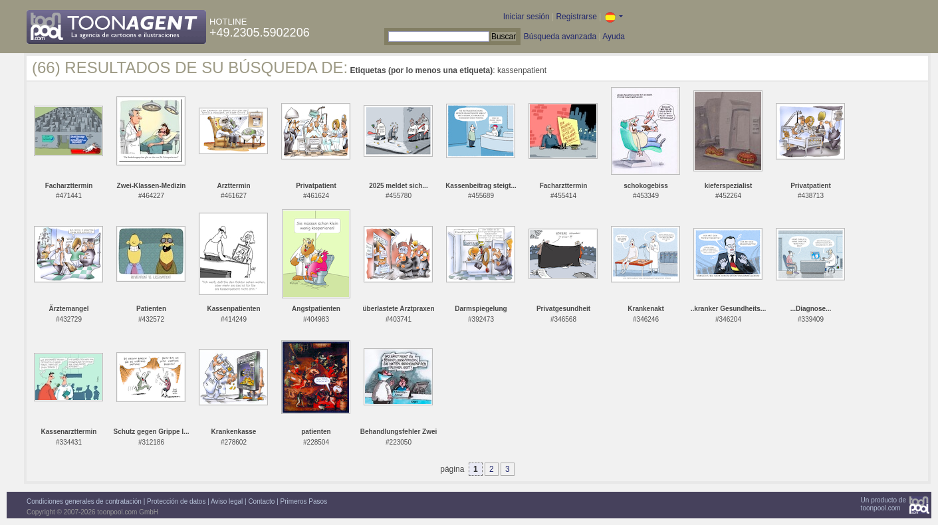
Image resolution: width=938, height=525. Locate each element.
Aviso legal (227, 501)
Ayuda (613, 36)
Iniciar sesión (526, 16)
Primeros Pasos (304, 501)
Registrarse (576, 16)
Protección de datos (176, 501)
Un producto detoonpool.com (883, 504)
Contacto (261, 501)
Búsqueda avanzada (560, 36)
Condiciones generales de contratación (84, 501)
